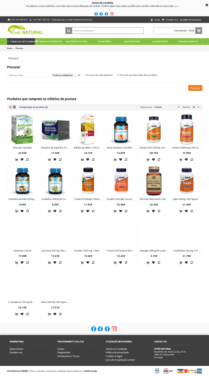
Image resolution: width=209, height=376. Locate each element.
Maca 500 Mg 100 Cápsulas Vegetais (56, 302)
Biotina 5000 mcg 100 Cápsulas (187, 147)
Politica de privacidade (117, 352)
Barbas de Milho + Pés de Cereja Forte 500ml (88, 147)
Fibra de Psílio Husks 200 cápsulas (154, 199)
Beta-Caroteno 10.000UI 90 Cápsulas (121, 147)
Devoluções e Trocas (68, 356)
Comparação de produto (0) (33, 107)
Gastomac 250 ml (22, 250)
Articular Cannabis (22, 147)
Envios (60, 349)
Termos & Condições (116, 349)
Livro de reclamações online (120, 360)
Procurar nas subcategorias (99, 75)
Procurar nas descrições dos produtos (138, 75)
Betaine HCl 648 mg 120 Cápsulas (154, 147)
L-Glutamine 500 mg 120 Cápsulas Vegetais (187, 250)
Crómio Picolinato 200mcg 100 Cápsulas (88, 199)
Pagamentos (63, 352)
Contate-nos (15, 352)
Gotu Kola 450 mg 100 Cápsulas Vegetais (56, 250)
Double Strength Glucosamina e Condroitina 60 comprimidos (121, 199)
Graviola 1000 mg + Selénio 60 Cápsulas (88, 250)
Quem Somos (16, 349)
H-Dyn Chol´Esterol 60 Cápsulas (121, 250)
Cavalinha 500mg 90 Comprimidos (56, 199)
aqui (176, 6)
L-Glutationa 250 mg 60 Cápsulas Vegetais (23, 302)
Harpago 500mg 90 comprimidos (154, 250)
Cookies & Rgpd (114, 356)
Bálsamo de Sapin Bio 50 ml (55, 147)
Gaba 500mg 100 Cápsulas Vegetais (187, 199)
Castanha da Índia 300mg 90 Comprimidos (23, 199)
